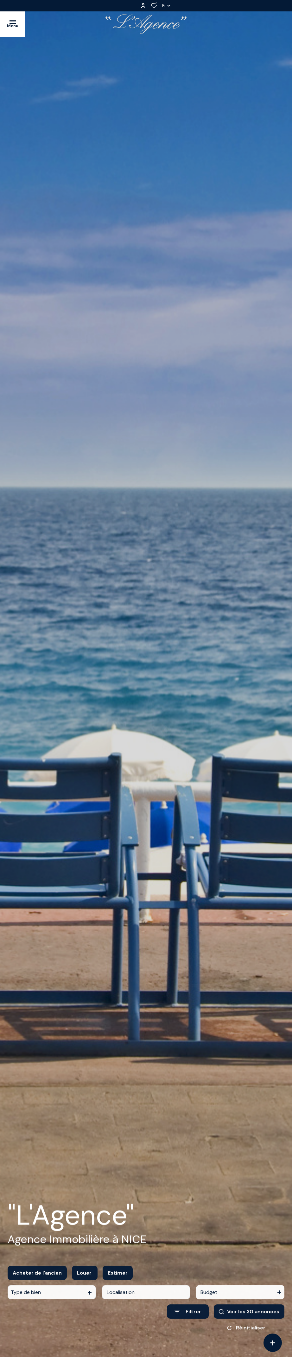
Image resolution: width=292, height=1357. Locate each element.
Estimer (118, 1278)
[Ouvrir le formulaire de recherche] (188, 1317)
